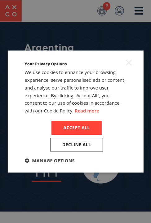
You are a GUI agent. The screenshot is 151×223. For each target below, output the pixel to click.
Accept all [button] (76, 127)
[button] (49, 160)
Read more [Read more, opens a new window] (87, 110)
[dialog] (75, 111)
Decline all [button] (76, 144)
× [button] (129, 62)
